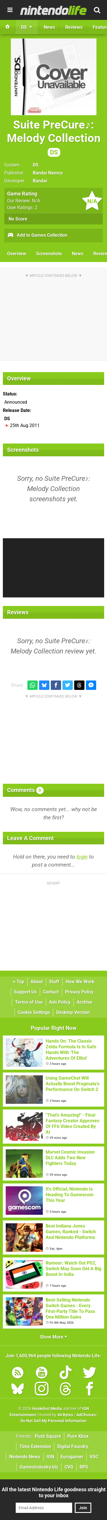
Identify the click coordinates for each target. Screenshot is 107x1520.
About (37, 981)
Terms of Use (29, 1002)
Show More (53, 1337)
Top (18, 981)
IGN (50, 1456)
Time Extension (35, 1446)
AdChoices (86, 1414)
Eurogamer (71, 1456)
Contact (51, 992)
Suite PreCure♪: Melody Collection (53, 137)
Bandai (40, 180)
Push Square (48, 1436)
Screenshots (49, 253)
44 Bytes (65, 1414)
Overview (16, 253)
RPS (84, 1467)
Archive (84, 1002)
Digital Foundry (72, 1446)
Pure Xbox (77, 1436)
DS (36, 165)
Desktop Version (73, 1012)
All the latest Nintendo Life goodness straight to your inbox (54, 1492)
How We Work (80, 981)
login (82, 856)
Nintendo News (24, 1456)
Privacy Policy (79, 992)
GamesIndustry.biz (39, 1467)
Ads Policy (59, 1002)
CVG (68, 1467)
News (77, 253)
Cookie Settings (34, 1012)
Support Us (25, 992)
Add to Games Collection (37, 236)
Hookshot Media (47, 1408)
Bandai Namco (48, 173)
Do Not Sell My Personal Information (53, 1420)
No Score (18, 219)
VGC (94, 1456)
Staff (54, 981)
